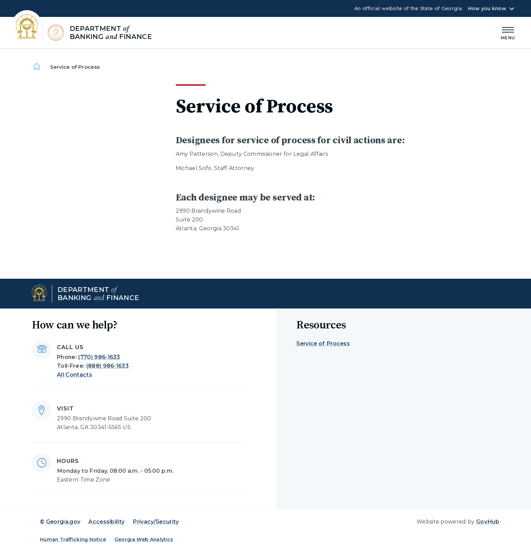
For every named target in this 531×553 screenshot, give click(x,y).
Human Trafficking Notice (73, 539)
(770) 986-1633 (99, 357)
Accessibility (106, 521)
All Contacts (74, 374)
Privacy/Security (156, 521)
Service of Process (323, 343)
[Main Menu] (508, 32)
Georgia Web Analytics (143, 539)
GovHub (487, 521)
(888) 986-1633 (107, 366)
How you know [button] (487, 8)
